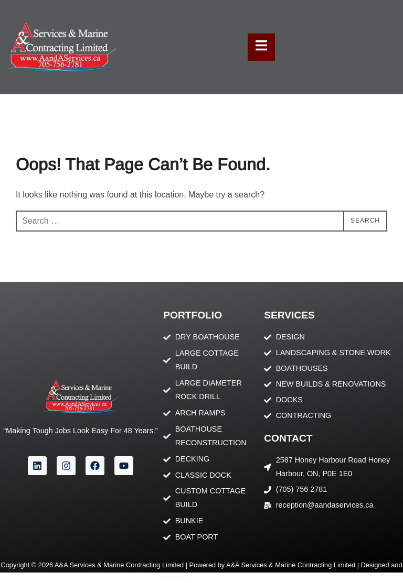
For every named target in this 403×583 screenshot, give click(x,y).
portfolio (192, 315)
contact (288, 438)
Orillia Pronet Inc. (217, 577)
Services (289, 315)
